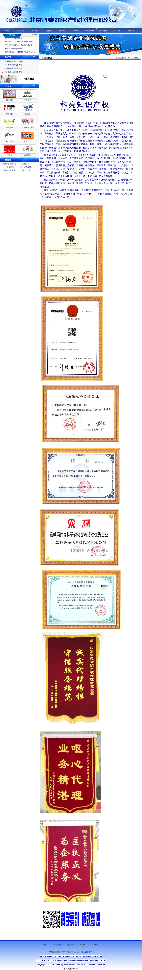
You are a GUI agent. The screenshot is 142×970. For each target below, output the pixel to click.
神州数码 (9, 141)
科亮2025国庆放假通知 (14, 50)
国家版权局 (25, 170)
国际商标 (48, 31)
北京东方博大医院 (27, 128)
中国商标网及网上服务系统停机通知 (18, 46)
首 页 (7, 31)
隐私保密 (70, 945)
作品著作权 (89, 31)
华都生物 (27, 155)
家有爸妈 (9, 114)
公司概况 (20, 31)
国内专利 (62, 31)
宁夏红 (9, 155)
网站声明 (57, 945)
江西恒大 (27, 141)
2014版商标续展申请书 (13, 65)
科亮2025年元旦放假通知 (14, 39)
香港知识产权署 (9, 170)
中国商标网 (9, 167)
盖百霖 (27, 114)
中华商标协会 (26, 164)
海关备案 (117, 31)
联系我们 (44, 945)
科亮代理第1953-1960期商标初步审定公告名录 (22, 43)
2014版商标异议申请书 (13, 68)
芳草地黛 (9, 128)
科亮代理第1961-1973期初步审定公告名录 (21, 53)
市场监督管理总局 (9, 164)
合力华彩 (74, 969)
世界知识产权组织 (26, 167)
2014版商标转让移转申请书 (15, 61)
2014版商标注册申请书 (13, 72)
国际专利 (75, 31)
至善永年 (27, 100)
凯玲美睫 (9, 100)
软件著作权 (103, 31)
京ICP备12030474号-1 (85, 952)
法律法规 (131, 31)
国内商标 (34, 31)
